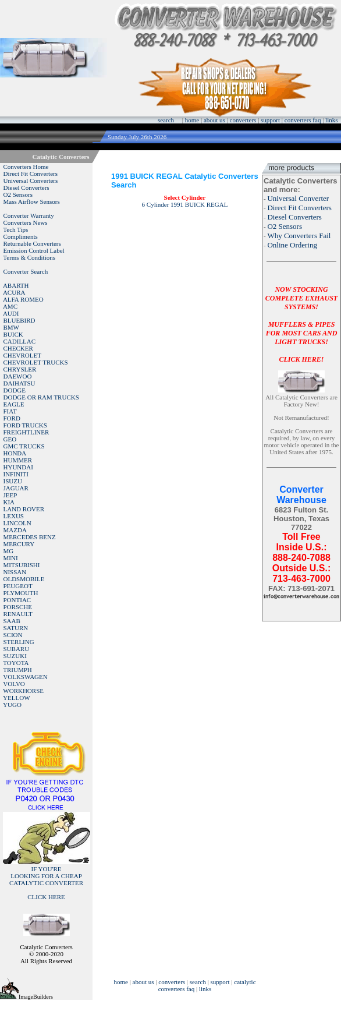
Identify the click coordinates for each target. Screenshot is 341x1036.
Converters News (25, 222)
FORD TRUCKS (25, 425)
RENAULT (18, 613)
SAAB (11, 620)
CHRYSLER (20, 369)
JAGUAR (16, 488)
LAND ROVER (24, 508)
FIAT (10, 411)
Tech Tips (15, 229)
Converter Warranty (28, 215)
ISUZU (12, 481)
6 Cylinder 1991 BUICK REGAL (185, 204)
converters (243, 119)
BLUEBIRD (19, 320)
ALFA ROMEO (23, 299)
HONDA (15, 453)
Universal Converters (30, 180)
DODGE (14, 390)
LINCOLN (17, 522)
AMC (10, 306)
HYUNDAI (18, 467)
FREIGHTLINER (26, 432)
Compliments (20, 236)
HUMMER (18, 460)
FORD (11, 418)
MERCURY (19, 543)
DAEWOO (17, 376)
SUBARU (16, 648)
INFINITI (16, 474)
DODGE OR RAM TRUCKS (41, 397)
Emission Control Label (34, 250)
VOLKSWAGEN (25, 676)
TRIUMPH (17, 669)
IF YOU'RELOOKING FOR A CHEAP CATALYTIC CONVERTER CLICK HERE (46, 882)
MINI (10, 557)
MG (8, 550)
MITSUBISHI (21, 564)
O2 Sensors (18, 194)
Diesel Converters (26, 187)
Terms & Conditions (29, 257)
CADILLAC (19, 341)
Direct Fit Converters (30, 173)
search (166, 119)
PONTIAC (17, 599)
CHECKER (18, 348)
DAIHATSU (19, 383)
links (331, 119)
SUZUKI (15, 655)
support (270, 119)
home (192, 119)
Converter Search (25, 271)
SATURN (16, 627)
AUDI (11, 313)
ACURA (14, 292)
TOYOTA (16, 662)
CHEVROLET (22, 355)
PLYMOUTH (20, 592)
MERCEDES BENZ (29, 536)
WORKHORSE (23, 690)
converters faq (303, 119)
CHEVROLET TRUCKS (35, 362)
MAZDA (15, 529)
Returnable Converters (32, 243)
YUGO (12, 704)
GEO (10, 439)
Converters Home (26, 166)
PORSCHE (18, 606)
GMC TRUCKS (24, 446)
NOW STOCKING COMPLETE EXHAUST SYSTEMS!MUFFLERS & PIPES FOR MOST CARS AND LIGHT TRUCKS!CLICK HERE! (301, 324)
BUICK (13, 334)
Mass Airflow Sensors (31, 201)
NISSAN (15, 571)
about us (214, 119)
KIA (9, 501)
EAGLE (13, 404)
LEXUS (13, 515)
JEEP (10, 495)
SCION (13, 634)
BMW (11, 327)
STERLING (18, 641)
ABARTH (16, 285)
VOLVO (14, 683)
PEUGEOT (18, 585)
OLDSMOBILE (24, 578)
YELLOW (16, 697)
